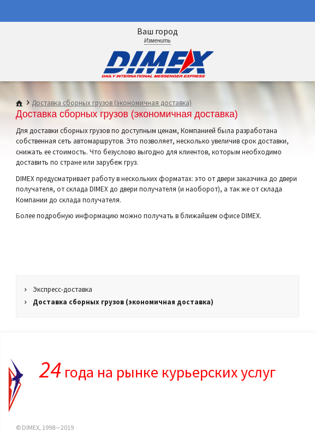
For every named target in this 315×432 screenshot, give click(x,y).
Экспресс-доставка (62, 289)
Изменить (157, 40)
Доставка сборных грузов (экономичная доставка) (112, 102)
